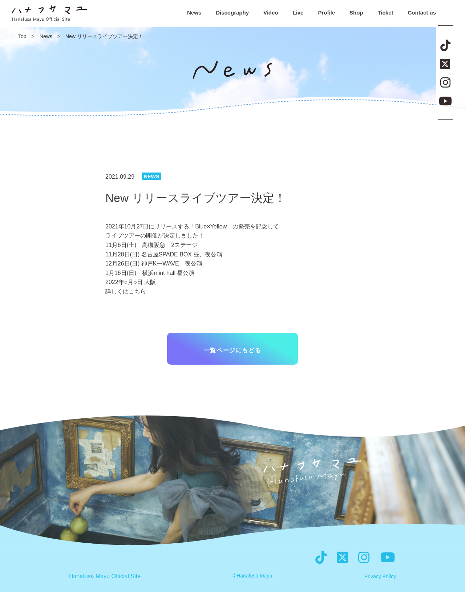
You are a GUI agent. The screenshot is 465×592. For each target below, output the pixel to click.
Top (22, 36)
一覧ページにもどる (232, 350)
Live (297, 12)
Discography (232, 12)
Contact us (422, 12)
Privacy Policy (380, 576)
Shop (356, 12)
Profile (326, 12)
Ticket (385, 12)
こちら (137, 291)
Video (270, 12)
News (194, 12)
